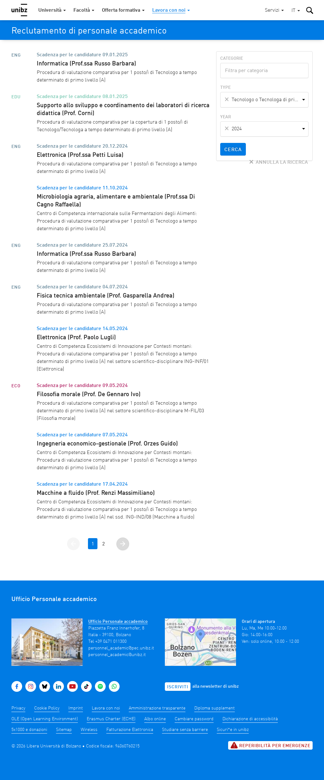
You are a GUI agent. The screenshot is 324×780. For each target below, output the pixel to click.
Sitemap (64, 730)
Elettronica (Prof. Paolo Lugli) (76, 338)
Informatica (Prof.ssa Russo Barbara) (86, 64)
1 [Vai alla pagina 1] (92, 544)
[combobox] (264, 70)
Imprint (75, 708)
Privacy (18, 708)
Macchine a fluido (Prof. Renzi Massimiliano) (96, 493)
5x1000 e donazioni (29, 730)
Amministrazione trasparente (157, 708)
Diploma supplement (214, 708)
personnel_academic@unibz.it (117, 655)
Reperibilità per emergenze (270, 745)
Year (225, 117)
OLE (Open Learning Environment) (44, 719)
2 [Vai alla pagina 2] (103, 544)
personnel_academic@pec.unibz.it (121, 648)
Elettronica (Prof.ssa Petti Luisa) (80, 155)
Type (225, 87)
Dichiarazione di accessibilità (250, 719)
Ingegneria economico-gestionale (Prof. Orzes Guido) (107, 444)
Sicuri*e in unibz (233, 730)
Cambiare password (194, 719)
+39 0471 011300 (111, 641)
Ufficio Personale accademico (118, 621)
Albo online (155, 719)
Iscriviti (177, 687)
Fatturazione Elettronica (129, 730)
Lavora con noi (106, 708)
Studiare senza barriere (185, 730)
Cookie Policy (46, 708)
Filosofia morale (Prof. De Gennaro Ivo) (88, 394)
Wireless (89, 730)
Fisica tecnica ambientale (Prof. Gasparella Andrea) (105, 296)
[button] (295, 11)
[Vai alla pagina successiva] (122, 543)
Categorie (231, 58)
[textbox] (264, 70)
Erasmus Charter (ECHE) (111, 719)
